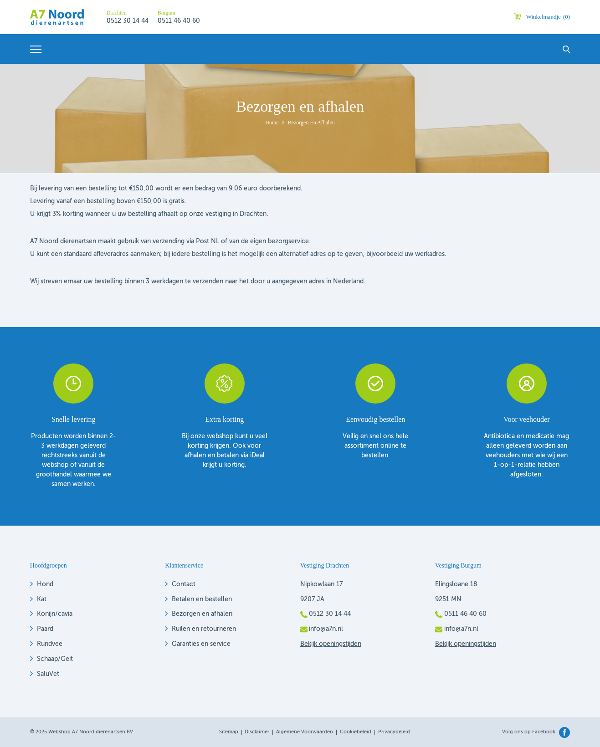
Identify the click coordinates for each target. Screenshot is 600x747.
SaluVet (48, 674)
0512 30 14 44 (128, 21)
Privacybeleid (394, 732)
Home (271, 122)
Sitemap (228, 732)
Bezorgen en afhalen (202, 614)
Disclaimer (257, 732)
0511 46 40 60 (179, 21)
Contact (183, 584)
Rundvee (49, 644)
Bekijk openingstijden (330, 644)
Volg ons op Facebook (528, 732)
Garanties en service (201, 644)
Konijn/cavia (54, 614)
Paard (45, 629)
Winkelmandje (548, 16)
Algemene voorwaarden (304, 732)
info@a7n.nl (326, 629)
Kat (41, 599)
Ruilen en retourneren (204, 629)
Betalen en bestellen (202, 599)
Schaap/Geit (55, 659)
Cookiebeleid (355, 732)
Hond (45, 584)
